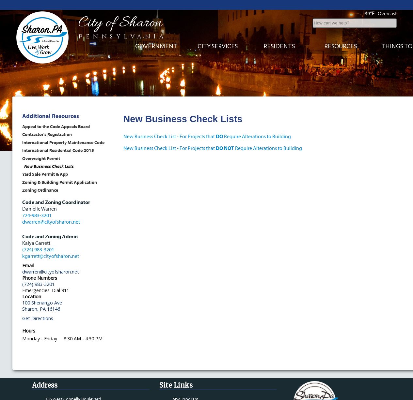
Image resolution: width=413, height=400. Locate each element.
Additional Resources (50, 116)
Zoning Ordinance (40, 190)
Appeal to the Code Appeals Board (56, 126)
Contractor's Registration (47, 134)
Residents (279, 46)
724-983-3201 (37, 215)
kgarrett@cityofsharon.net (50, 256)
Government (156, 46)
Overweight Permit (41, 158)
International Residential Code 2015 (58, 150)
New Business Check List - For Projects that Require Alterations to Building (207, 136)
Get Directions (37, 318)
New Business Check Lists (49, 166)
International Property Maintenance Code (63, 142)
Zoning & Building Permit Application (59, 182)
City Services (218, 46)
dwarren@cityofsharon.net (51, 221)
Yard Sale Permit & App (45, 174)
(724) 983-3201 (38, 249)
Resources (340, 46)
